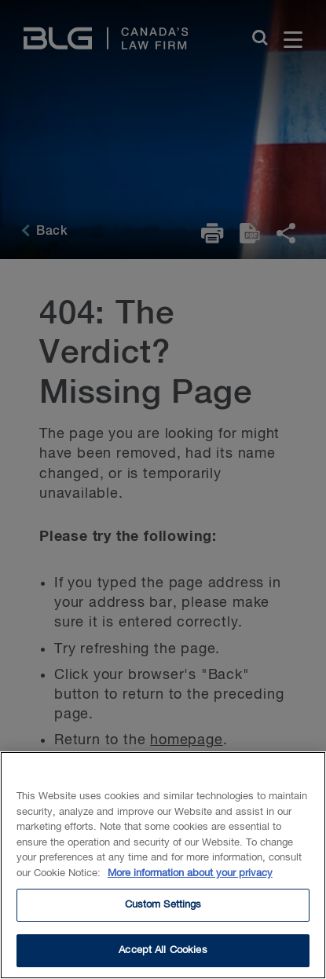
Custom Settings (163, 913)
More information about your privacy (190, 881)
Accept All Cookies (163, 958)
